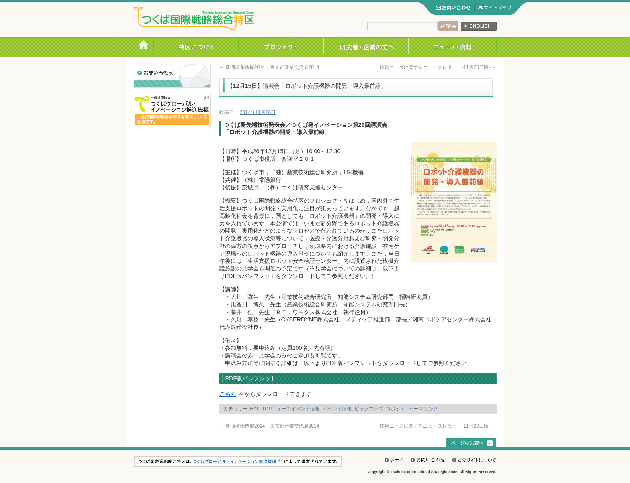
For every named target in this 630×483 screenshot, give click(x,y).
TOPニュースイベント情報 (291, 409)
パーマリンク (423, 409)
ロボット (395, 409)
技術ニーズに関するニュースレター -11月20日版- (438, 67)
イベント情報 (337, 409)
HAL (254, 409)
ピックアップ (368, 409)
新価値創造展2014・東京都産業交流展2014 (269, 67)
